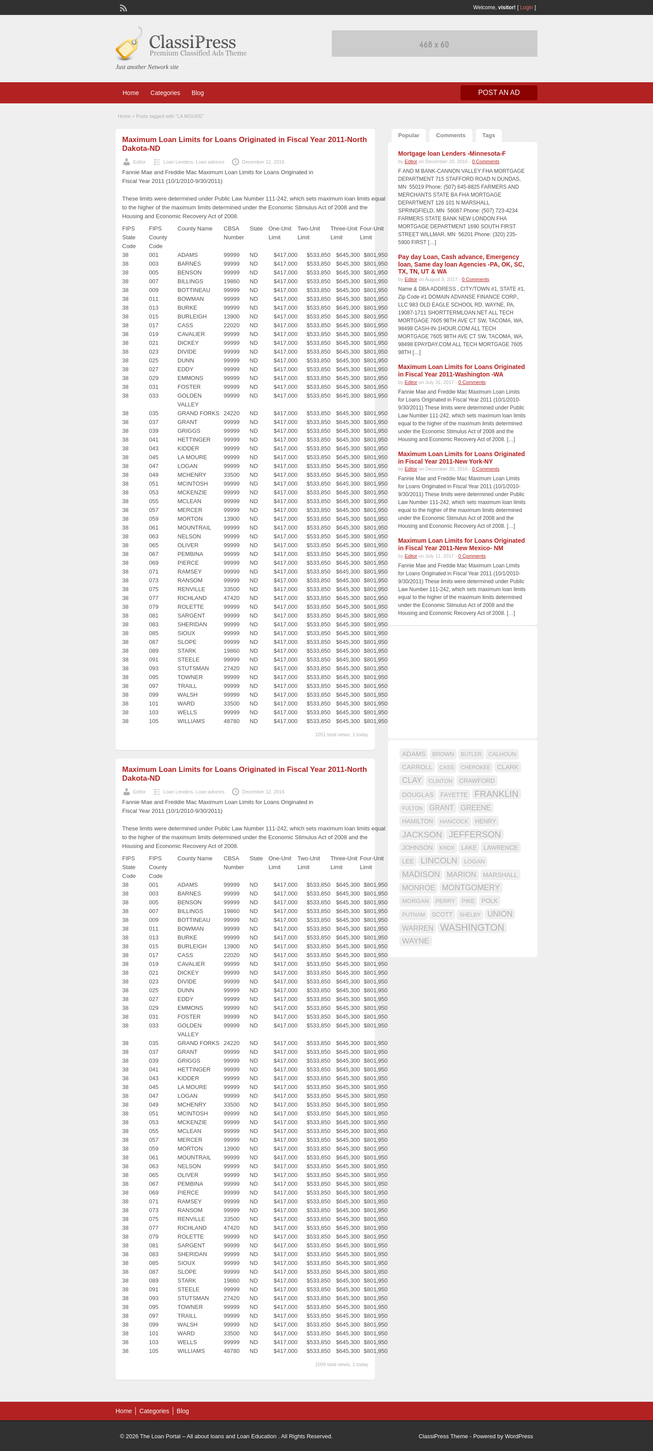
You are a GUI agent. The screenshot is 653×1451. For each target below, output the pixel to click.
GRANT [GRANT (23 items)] (441, 807)
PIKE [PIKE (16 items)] (468, 901)
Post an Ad (499, 92)
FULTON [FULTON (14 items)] (412, 808)
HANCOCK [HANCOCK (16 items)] (454, 821)
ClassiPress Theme (443, 1436)
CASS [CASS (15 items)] (446, 767)
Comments (450, 135)
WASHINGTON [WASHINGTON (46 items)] (472, 927)
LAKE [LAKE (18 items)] (469, 847)
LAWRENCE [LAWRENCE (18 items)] (500, 847)
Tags (488, 135)
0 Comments (485, 161)
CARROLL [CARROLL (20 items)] (417, 767)
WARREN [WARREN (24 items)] (417, 928)
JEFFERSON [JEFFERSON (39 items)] (475, 834)
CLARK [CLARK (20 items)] (508, 767)
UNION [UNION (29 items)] (499, 914)
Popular (408, 135)
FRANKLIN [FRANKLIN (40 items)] (497, 794)
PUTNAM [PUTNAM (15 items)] (413, 915)
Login (526, 7)
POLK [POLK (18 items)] (490, 900)
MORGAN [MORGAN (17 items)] (415, 901)
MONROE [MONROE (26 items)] (418, 888)
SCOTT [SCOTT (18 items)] (442, 914)
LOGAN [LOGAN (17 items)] (474, 861)
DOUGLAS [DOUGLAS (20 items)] (418, 794)
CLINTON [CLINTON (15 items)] (440, 781)
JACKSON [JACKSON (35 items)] (422, 834)
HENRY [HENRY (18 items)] (485, 821)
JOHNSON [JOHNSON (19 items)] (417, 847)
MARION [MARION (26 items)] (461, 874)
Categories (165, 92)
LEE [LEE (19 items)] (408, 861)
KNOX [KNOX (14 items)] (446, 848)
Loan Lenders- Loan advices (194, 161)
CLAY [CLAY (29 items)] (412, 780)
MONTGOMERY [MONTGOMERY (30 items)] (471, 887)
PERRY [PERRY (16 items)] (445, 901)
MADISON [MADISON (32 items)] (421, 874)
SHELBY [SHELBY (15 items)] (470, 915)
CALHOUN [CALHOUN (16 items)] (502, 754)
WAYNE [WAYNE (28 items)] (415, 940)
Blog (198, 92)
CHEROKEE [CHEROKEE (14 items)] (475, 767)
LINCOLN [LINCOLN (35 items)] (439, 860)
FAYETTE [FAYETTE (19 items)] (454, 794)
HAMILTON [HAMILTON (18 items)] (417, 821)
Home (131, 92)
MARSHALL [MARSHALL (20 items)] (500, 874)
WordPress (519, 1436)
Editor (139, 161)
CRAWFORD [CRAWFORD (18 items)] (477, 780)
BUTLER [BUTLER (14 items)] (471, 754)
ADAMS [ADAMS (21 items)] (413, 753)
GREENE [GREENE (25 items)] (476, 807)
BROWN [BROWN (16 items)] (443, 754)
